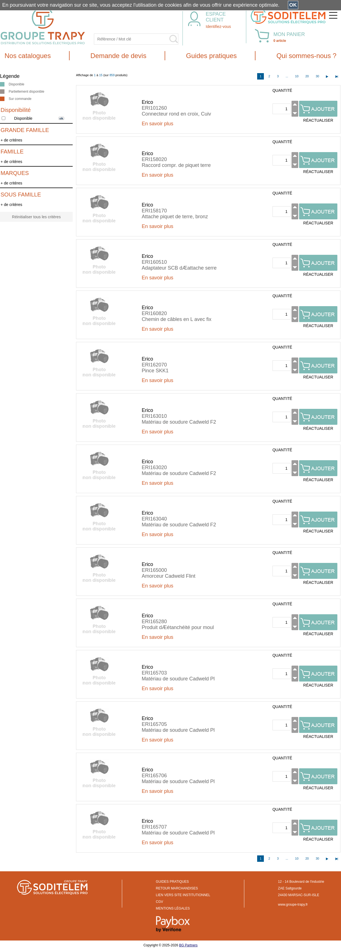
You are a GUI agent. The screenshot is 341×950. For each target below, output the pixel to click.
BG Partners (188, 945)
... (287, 76)
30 (317, 76)
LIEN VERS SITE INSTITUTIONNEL (183, 895)
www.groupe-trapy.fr (293, 904)
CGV (159, 902)
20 (307, 76)
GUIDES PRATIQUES (172, 882)
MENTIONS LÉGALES (173, 908)
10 (297, 76)
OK (293, 5)
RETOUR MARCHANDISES (177, 888)
